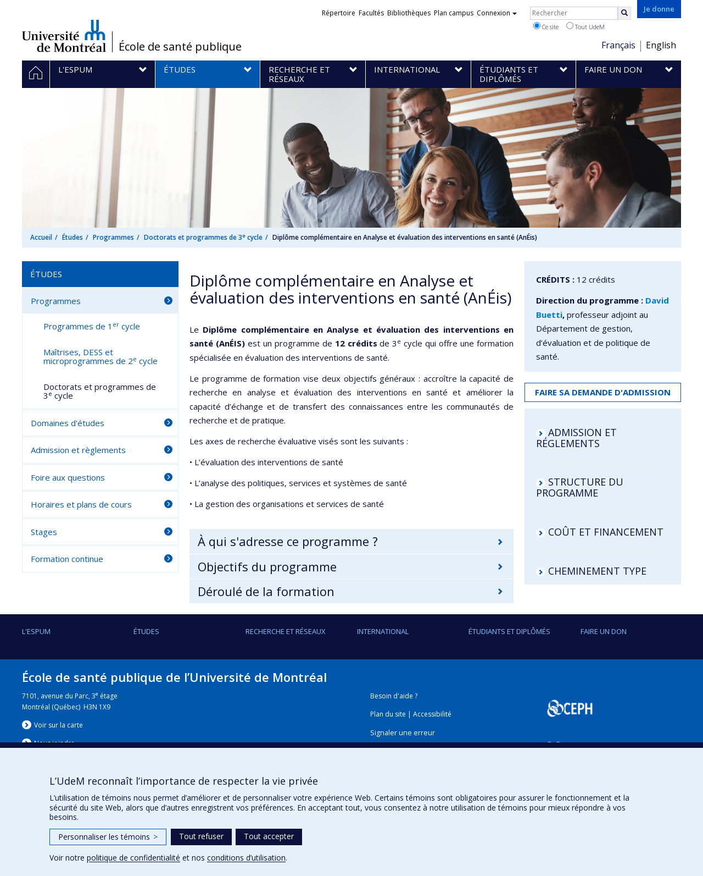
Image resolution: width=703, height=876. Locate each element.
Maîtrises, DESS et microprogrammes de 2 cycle (100, 356)
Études (72, 237)
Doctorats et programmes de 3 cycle (203, 237)
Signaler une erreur (402, 732)
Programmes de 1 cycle (91, 326)
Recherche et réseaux (286, 631)
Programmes (113, 237)
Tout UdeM (585, 26)
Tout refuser (201, 836)
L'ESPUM (36, 631)
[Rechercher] (624, 13)
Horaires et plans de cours (81, 504)
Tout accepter (269, 836)
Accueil (41, 237)
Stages (44, 531)
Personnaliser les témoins (108, 836)
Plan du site (388, 714)
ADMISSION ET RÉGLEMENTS (576, 438)
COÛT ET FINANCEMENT (605, 531)
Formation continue (67, 558)
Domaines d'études (67, 422)
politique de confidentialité (133, 857)
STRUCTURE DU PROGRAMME (579, 487)
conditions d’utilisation (246, 857)
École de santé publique (180, 46)
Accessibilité (432, 714)
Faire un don (604, 631)
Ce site (546, 26)
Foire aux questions (68, 477)
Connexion (497, 13)
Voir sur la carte (58, 725)
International (383, 631)
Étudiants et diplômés (509, 631)
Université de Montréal (64, 35)
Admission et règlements (78, 449)
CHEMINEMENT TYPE (597, 570)
